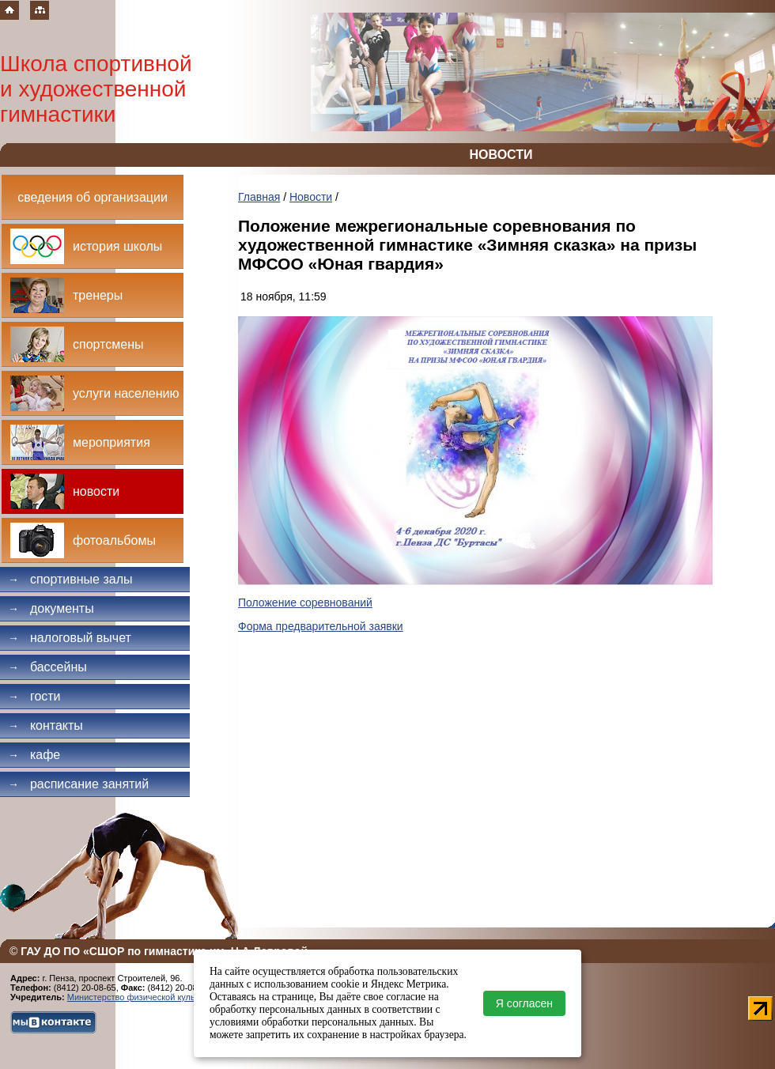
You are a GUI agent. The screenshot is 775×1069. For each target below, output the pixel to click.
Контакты (45, 725)
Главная (259, 197)
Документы (51, 608)
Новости (310, 197)
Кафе (34, 754)
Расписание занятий (78, 784)
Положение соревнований (305, 602)
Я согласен (524, 1003)
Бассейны (47, 667)
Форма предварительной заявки (320, 626)
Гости (34, 696)
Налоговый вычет (69, 637)
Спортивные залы (70, 579)
